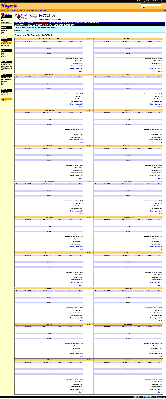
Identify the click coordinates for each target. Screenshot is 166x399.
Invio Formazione (61, 22)
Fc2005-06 (4, 53)
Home (17, 22)
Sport (3, 32)
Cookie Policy (6, 77)
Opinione (4, 55)
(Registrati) (42, 10)
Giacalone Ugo (161, 397)
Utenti (3, 85)
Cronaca (4, 30)
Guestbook (5, 22)
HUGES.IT (146, 397)
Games (3, 57)
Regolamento (94, 22)
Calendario (30, 22)
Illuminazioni (5, 64)
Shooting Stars (6, 66)
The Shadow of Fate (6, 69)
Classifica (22, 22)
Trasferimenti (78, 22)
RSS (2, 83)
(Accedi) (16, 10)
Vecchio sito (5, 94)
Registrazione (6, 79)
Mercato (70, 22)
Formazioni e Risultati (42, 22)
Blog (2, 21)
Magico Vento (6, 43)
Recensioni (5, 45)
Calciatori (86, 22)
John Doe (4, 41)
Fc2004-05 (4, 92)
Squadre (52, 22)
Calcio (3, 34)
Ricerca (4, 81)
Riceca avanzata (145, 9)
